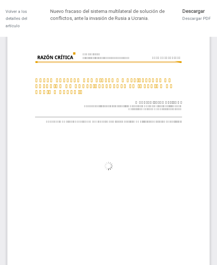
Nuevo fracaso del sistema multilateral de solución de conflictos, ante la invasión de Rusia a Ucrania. (107, 14)
